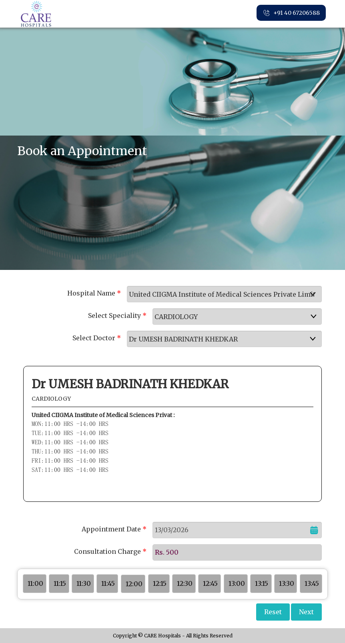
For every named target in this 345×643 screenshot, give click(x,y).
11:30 (83, 583)
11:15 (60, 583)
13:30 (286, 583)
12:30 (185, 583)
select (317, 294)
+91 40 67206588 (291, 13)
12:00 (134, 584)
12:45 (210, 583)
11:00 (35, 583)
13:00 (237, 583)
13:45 (312, 583)
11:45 (108, 583)
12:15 (159, 583)
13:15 (261, 583)
